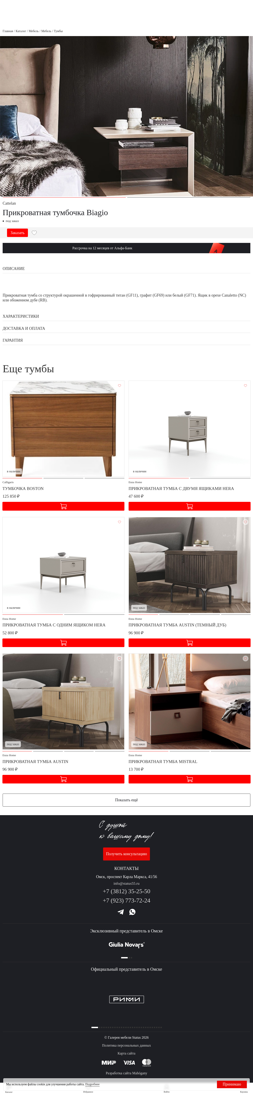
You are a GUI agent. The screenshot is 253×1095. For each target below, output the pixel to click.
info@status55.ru (126, 881)
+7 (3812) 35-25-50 (126, 889)
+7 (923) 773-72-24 (126, 898)
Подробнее (92, 1084)
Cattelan (9, 203)
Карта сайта (126, 1053)
